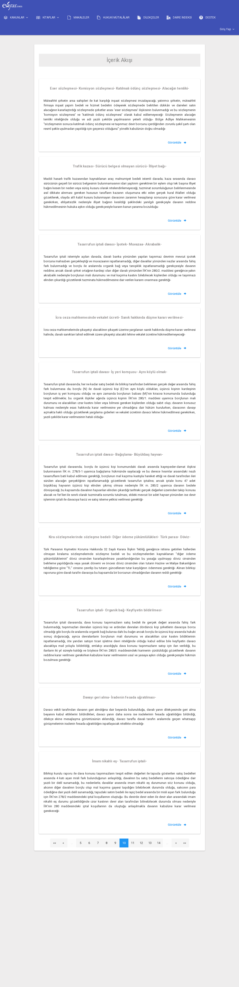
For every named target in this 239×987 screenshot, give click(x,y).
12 (141, 843)
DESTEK (207, 17)
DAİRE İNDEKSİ (179, 17)
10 (124, 843)
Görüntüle (177, 142)
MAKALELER (78, 17)
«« (54, 843)
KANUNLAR (16, 18)
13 (150, 843)
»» (184, 843)
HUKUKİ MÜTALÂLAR (113, 17)
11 (132, 843)
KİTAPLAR (48, 18)
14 (158, 843)
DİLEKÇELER (148, 17)
